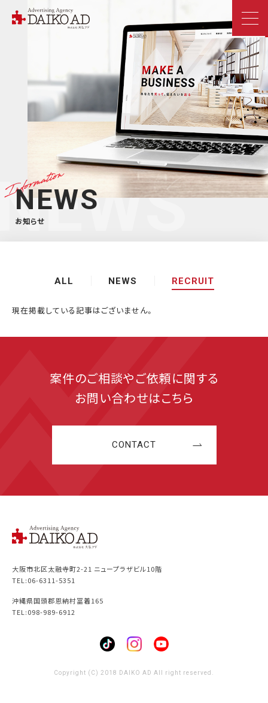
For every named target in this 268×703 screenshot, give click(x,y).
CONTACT (134, 444)
